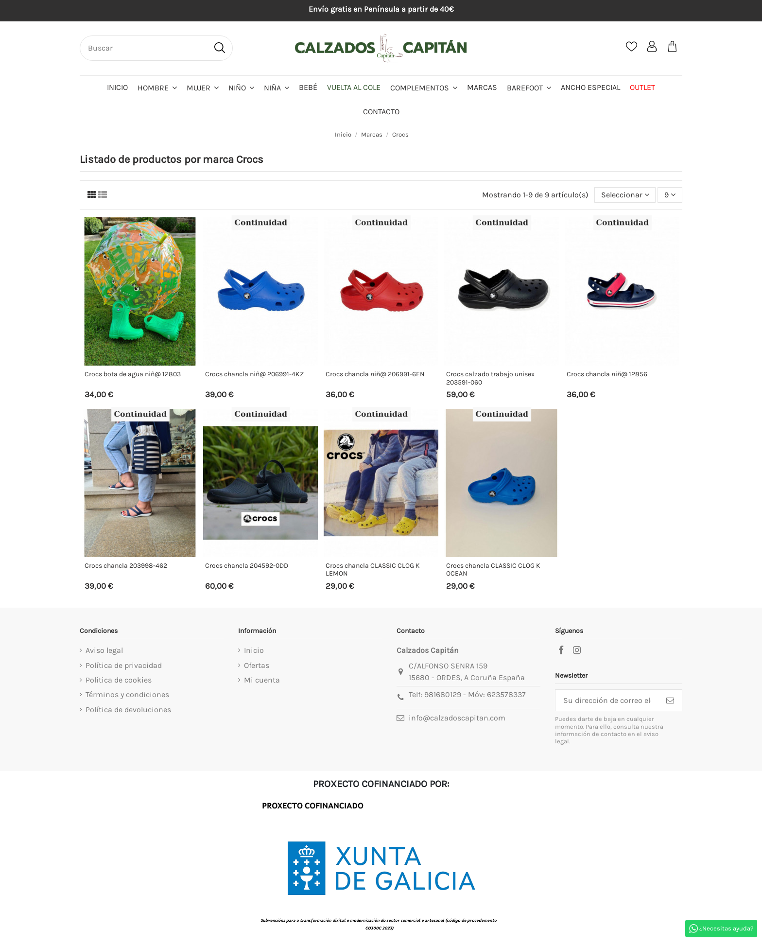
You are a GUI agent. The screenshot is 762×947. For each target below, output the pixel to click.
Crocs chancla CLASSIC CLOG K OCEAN (493, 569)
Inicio (254, 650)
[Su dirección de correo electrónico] (606, 700)
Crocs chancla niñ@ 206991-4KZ (254, 374)
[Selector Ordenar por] (625, 195)
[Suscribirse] (670, 700)
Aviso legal (104, 650)
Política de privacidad (124, 665)
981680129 (442, 694)
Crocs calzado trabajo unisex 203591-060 (490, 378)
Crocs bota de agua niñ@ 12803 (133, 374)
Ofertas (256, 665)
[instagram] (577, 650)
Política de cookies (119, 679)
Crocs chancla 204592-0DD (246, 565)
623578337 (506, 694)
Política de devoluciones (128, 709)
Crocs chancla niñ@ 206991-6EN (375, 374)
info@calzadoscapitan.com (457, 717)
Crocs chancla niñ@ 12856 (607, 374)
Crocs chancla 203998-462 (126, 565)
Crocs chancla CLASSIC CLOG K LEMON (373, 569)
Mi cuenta (262, 679)
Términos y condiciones (127, 694)
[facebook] (561, 650)
